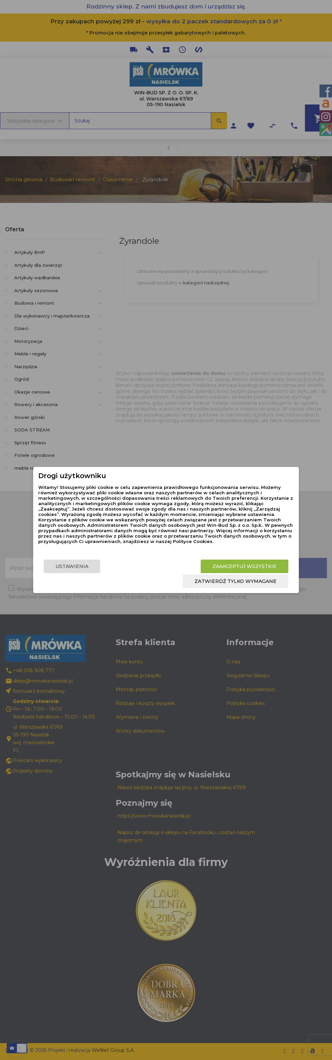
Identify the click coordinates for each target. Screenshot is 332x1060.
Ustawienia (72, 566)
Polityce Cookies (193, 541)
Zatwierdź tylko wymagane (235, 581)
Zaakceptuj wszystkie (244, 566)
